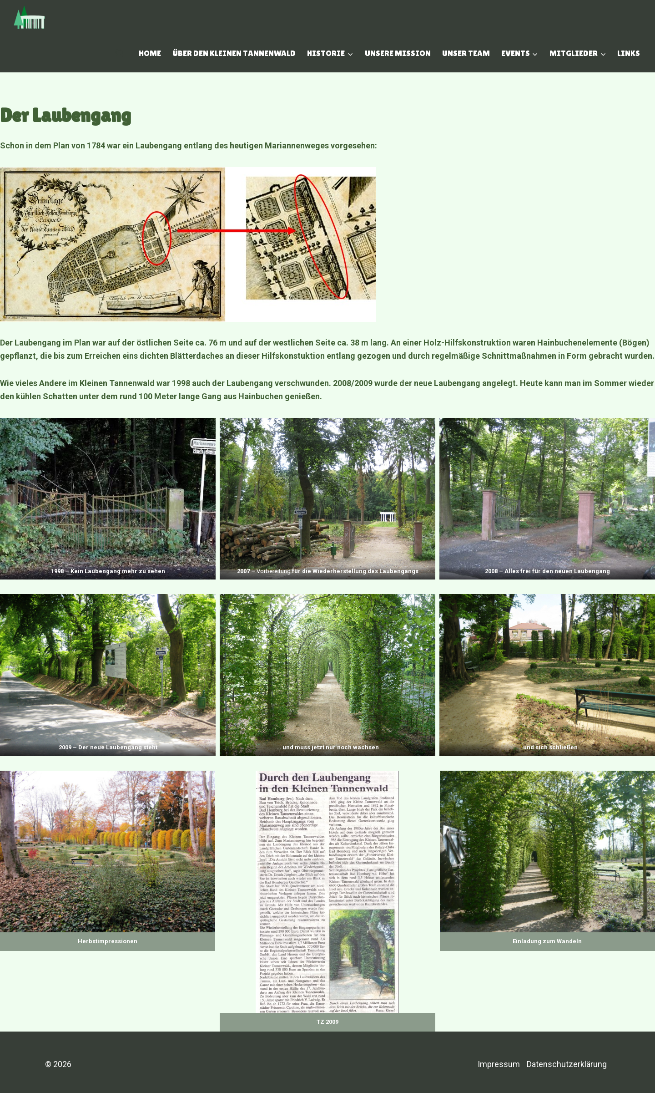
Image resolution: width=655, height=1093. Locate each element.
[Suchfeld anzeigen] (120, 53)
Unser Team (466, 53)
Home (150, 53)
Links (628, 53)
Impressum (499, 1064)
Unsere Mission (398, 53)
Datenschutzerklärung (567, 1064)
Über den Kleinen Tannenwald (234, 53)
